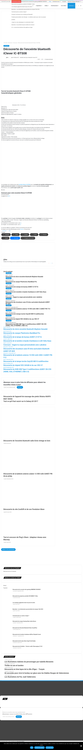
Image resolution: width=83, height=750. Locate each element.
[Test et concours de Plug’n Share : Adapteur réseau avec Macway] (28, 524)
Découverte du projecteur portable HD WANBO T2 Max (23, 4)
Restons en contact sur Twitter (12, 577)
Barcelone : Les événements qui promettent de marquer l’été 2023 (25, 9)
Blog (50, 1)
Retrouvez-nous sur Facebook (9, 571)
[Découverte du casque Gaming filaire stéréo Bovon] (7, 623)
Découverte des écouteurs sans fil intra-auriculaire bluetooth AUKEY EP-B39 (28, 303)
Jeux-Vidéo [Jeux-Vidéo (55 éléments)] (60, 702)
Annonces (10, 42)
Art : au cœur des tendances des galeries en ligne (22, 27)
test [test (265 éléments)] (16, 704)
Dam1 (9, 196)
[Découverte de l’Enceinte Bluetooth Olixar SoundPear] (7, 630)
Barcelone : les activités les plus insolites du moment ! (23, 24)
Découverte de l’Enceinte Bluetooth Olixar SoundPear (25, 627)
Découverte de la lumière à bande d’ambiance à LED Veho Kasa (26, 292)
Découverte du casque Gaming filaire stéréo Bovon (24, 621)
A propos (64, 1)
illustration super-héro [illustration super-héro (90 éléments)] (45, 702)
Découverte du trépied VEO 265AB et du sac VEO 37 (22, 319)
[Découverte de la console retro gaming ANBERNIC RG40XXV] (7, 591)
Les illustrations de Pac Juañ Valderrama (20, 677)
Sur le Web (63, 5)
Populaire (5, 587)
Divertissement (54, 5)
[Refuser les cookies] (81, 746)
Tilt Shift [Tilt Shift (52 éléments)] (19, 704)
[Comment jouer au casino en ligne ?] (7, 618)
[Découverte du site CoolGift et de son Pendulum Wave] (28, 494)
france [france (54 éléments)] (27, 702)
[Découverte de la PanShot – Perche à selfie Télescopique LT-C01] (7, 648)
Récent (4, 585)
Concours (71, 5)
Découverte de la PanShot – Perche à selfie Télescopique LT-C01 (27, 646)
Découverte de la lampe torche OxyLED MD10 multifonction (25, 314)
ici (20, 223)
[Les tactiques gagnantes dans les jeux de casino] (7, 604)
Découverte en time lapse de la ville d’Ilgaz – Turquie (25, 669)
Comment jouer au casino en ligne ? (19, 11)
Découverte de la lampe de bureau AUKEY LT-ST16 (22, 287)
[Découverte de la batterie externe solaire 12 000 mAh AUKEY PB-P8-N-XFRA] (28, 459)
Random (22, 229)
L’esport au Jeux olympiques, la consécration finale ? (23, 22)
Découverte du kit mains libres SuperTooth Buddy (24, 641)
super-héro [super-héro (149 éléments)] (10, 704)
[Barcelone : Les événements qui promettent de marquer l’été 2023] (7, 611)
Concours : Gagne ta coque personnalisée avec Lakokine (24, 297)
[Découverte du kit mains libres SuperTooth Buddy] (7, 642)
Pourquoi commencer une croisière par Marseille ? (22, 14)
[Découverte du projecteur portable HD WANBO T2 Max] (7, 598)
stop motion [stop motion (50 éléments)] (4, 704)
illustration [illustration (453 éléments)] (34, 702)
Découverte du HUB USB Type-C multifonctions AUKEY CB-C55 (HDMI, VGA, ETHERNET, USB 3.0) (26, 325)
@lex (7, 57)
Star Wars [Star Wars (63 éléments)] (77, 702)
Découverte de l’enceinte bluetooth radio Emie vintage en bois (26, 441)
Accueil (5, 42)
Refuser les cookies (39, 747)
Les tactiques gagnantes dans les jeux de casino (22, 6)
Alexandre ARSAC (20, 741)
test (9, 230)
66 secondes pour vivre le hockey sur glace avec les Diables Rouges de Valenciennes (37, 673)
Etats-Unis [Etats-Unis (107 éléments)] (23, 702)
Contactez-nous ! (56, 1)
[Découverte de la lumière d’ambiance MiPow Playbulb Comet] (7, 636)
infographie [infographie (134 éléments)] (54, 702)
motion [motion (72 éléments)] (65, 702)
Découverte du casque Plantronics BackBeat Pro (21, 282)
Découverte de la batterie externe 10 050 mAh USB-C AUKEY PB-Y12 (28, 309)
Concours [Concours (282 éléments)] (15, 702)
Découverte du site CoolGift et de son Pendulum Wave (23, 509)
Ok (31, 747)
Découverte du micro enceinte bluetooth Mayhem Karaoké (24, 276)
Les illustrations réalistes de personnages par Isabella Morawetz (29, 662)
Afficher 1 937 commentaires (8, 549)
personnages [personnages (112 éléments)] (71, 702)
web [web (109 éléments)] (42, 704)
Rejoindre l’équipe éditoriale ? (74, 1)
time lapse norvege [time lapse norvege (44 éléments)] (37, 704)
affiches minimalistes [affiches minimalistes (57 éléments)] (6, 702)
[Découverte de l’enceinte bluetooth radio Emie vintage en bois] (28, 426)
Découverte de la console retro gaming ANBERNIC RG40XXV (34, 1)
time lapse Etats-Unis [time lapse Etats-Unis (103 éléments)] (27, 704)
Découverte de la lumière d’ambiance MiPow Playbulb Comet (27, 634)
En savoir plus (50, 747)
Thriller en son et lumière (14, 666)
